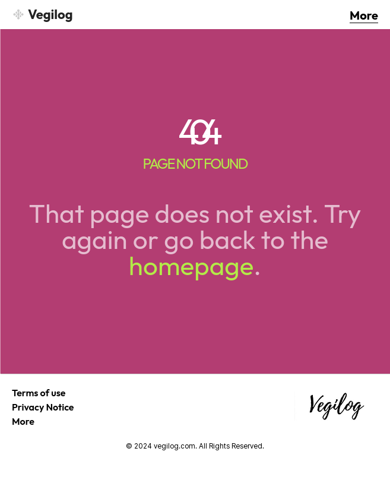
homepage (191, 265)
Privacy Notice (43, 407)
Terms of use (38, 393)
